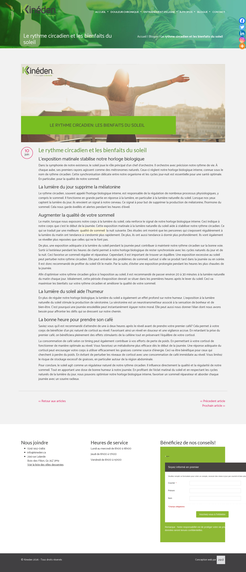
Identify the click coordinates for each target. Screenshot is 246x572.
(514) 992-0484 (36, 448)
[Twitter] (242, 27)
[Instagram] (242, 40)
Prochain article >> (213, 405)
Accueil (100, 11)
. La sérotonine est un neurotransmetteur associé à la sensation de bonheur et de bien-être (126, 305)
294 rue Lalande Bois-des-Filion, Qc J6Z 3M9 (43, 458)
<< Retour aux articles (52, 401)
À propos (186, 11)
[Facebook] (242, 21)
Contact (218, 11)
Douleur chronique (125, 11)
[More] (242, 46)
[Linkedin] (242, 33)
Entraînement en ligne (159, 11)
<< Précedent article (212, 401)
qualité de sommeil (92, 230)
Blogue (202, 11)
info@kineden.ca (36, 452)
